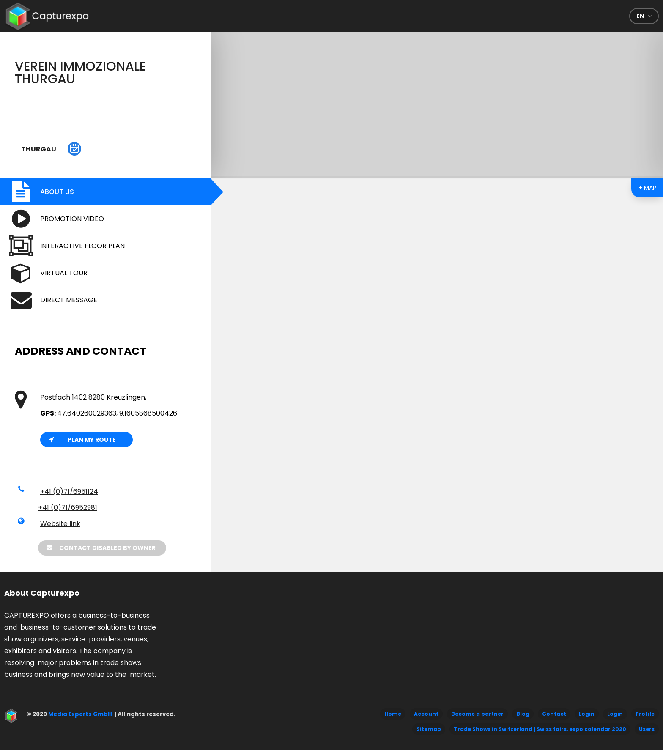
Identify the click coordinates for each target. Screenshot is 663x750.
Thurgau (38, 149)
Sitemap (428, 729)
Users (647, 729)
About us (57, 192)
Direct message (68, 300)
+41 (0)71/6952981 (67, 507)
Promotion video (72, 219)
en (640, 16)
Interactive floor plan (82, 246)
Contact (554, 713)
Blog (522, 713)
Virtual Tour (64, 273)
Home (392, 713)
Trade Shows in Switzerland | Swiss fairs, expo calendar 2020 (540, 729)
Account (426, 713)
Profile (645, 713)
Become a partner (477, 713)
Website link (60, 523)
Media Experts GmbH (79, 714)
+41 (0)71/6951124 (69, 491)
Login (587, 713)
